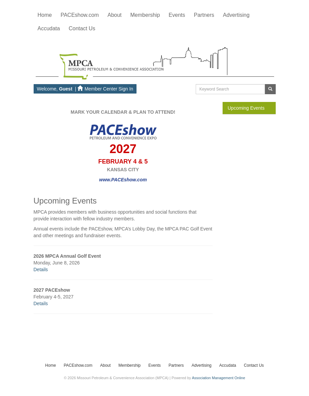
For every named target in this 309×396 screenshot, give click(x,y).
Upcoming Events (246, 108)
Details (41, 269)
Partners (176, 365)
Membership (129, 365)
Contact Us (254, 365)
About (105, 365)
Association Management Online (218, 378)
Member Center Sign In (105, 89)
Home (45, 15)
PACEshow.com (78, 365)
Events (154, 365)
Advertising (201, 365)
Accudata (227, 365)
